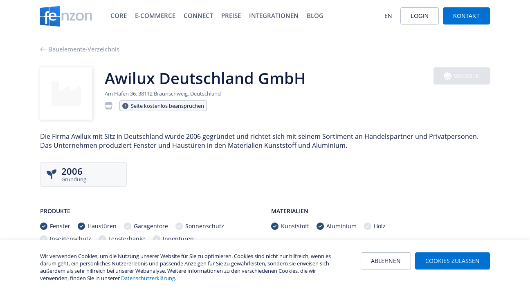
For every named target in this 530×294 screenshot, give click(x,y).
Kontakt (466, 16)
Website (462, 76)
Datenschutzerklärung (148, 278)
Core (118, 15)
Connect (198, 15)
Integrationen (274, 15)
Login (420, 16)
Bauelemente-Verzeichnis (79, 49)
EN (388, 16)
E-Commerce (155, 15)
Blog (315, 15)
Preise (231, 15)
